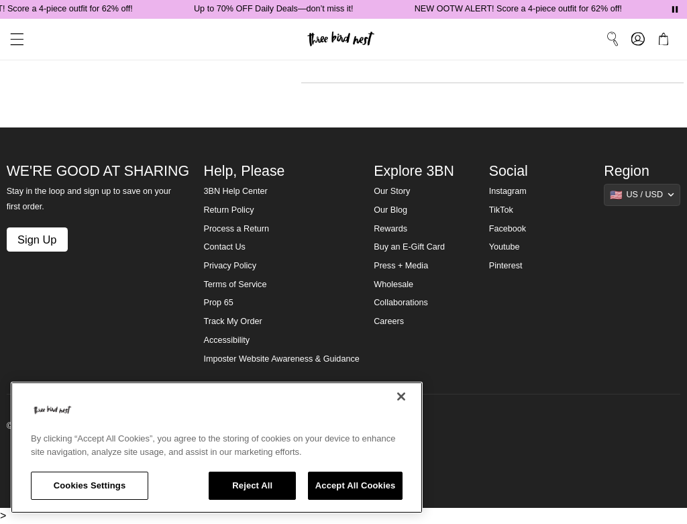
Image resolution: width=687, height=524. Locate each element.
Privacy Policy (230, 265)
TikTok (501, 210)
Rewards (390, 228)
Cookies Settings (90, 485)
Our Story (392, 191)
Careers (389, 321)
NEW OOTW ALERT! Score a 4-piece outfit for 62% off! (521, 8)
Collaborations (401, 302)
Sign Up (36, 239)
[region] (217, 447)
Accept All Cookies (355, 485)
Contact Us (225, 247)
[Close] (401, 396)
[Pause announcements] (675, 9)
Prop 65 (218, 302)
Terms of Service (235, 284)
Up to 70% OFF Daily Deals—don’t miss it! (276, 8)
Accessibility (227, 340)
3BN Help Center (236, 191)
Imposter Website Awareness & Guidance (282, 359)
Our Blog (390, 210)
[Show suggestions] (642, 194)
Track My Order (233, 321)
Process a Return (236, 228)
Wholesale (393, 284)
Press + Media (401, 265)
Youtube (504, 247)
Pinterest (506, 265)
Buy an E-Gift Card (409, 247)
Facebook (507, 228)
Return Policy (229, 210)
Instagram (508, 191)
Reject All (252, 485)
